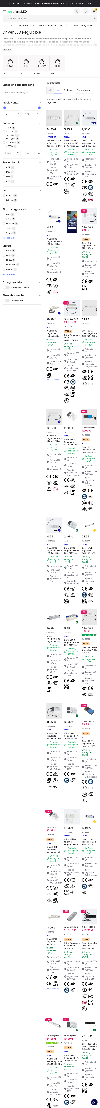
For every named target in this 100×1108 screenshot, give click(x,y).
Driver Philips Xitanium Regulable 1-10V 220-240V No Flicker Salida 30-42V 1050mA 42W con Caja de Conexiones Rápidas (71, 627)
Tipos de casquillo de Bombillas (36, 1051)
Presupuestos (33, 1062)
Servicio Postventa (57, 1097)
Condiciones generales (26, 1093)
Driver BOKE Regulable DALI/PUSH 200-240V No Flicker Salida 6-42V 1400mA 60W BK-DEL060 (54, 624)
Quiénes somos (10, 1039)
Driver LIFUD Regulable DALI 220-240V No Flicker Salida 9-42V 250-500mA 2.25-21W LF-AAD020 (71, 802)
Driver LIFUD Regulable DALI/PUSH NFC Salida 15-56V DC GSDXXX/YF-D (89, 444)
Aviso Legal (74, 1097)
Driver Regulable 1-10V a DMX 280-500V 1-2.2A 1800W (70, 679)
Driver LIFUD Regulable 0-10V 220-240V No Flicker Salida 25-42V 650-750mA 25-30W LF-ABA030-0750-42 (54, 248)
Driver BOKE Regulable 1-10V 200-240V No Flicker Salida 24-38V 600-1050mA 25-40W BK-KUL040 (71, 565)
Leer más (7, 49)
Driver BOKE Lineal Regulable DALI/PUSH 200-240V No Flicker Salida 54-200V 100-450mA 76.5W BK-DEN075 (89, 330)
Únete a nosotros (10, 1069)
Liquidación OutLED (35, 1072)
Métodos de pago (10, 1050)
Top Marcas (57, 1046)
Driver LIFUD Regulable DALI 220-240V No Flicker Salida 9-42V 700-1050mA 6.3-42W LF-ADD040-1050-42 (89, 626)
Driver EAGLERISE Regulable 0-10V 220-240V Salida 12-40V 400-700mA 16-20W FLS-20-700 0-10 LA (89, 506)
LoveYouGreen (58, 1064)
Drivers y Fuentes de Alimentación (53, 25)
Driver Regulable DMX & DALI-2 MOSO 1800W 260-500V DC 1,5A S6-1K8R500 (89, 681)
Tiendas (6, 1058)
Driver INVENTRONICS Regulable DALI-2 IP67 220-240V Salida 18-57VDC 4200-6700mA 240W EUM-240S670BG (54, 509)
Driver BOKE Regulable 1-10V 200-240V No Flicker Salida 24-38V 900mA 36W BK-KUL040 (71, 742)
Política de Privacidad (50, 1093)
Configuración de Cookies (32, 1097)
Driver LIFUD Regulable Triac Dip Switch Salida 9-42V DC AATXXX (53, 681)
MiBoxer (26, 896)
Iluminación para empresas (34, 1067)
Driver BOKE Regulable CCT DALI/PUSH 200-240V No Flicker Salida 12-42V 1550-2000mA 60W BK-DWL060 (89, 565)
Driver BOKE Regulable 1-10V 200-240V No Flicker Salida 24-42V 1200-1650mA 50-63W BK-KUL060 (71, 447)
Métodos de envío (11, 1047)
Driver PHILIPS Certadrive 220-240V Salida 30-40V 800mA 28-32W (71, 145)
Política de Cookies (72, 1093)
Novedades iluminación (37, 1042)
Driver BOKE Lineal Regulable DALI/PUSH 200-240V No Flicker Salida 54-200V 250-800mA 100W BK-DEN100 (53, 745)
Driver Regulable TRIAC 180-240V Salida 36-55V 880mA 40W (89, 740)
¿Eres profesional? (11, 1054)
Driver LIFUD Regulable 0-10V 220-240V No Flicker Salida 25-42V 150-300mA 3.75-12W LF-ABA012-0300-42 (53, 448)
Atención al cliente (11, 1043)
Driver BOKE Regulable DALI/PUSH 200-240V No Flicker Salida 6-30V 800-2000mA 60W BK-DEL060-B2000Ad (53, 567)
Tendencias (57, 1060)
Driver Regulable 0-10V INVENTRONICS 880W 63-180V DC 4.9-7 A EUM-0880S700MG (71, 328)
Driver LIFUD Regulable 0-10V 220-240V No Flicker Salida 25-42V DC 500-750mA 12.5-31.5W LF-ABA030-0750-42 (54, 390)
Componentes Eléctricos (22, 25)
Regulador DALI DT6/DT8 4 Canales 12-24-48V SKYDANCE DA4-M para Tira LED (53, 147)
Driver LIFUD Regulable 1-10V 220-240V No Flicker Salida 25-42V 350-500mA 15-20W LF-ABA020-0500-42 (89, 149)
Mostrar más (10, 238)
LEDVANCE (74, 896)
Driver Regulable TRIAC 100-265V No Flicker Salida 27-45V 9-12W (54, 799)
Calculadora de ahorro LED (37, 1057)
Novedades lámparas (61, 1042)
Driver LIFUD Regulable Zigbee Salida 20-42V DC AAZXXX (53, 324)
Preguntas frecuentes (12, 1065)
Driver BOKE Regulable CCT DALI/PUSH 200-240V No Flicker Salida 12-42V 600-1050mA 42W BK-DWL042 (89, 387)
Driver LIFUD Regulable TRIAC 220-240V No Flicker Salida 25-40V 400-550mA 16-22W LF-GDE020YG (71, 506)
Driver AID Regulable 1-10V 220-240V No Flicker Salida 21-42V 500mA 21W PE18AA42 (89, 235)
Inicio (5, 25)
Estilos (54, 1053)
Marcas (30, 1046)
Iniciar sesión (8, 1072)
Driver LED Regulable (82, 25)
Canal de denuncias (12, 1061)
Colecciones (57, 1057)
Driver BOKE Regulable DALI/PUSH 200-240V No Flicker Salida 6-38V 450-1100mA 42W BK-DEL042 (71, 387)
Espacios (55, 1049)
